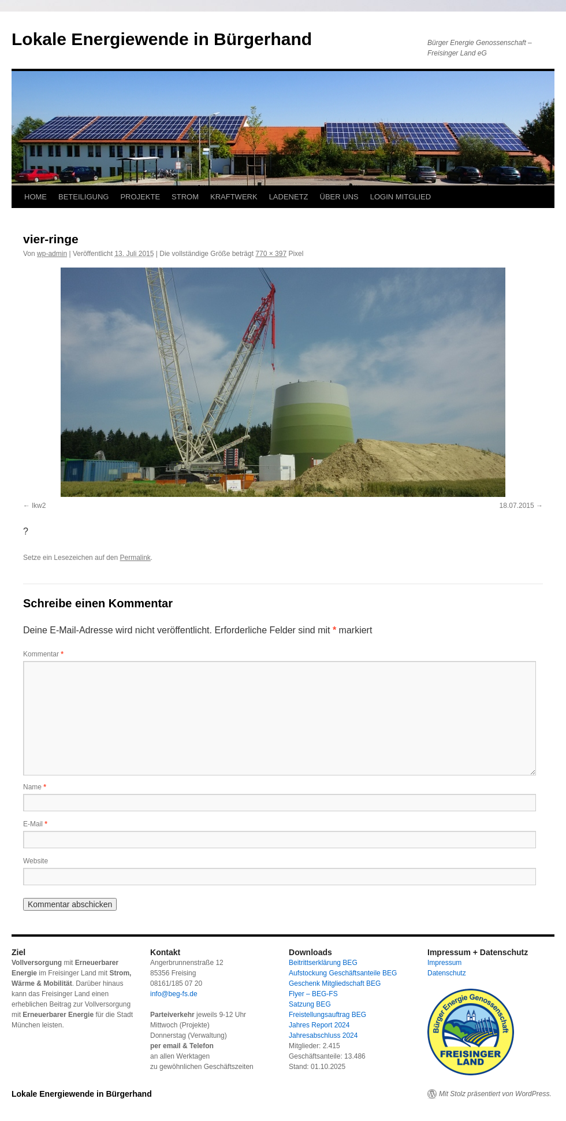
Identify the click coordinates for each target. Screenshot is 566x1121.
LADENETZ (288, 196)
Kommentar (43, 654)
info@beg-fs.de (174, 994)
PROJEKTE (140, 196)
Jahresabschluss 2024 (323, 1035)
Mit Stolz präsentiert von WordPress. (495, 1094)
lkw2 (39, 506)
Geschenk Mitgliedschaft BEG (335, 983)
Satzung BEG (310, 1004)
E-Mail (35, 824)
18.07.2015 (517, 506)
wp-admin (52, 254)
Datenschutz (446, 973)
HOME (35, 196)
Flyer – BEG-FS (313, 994)
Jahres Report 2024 (319, 1025)
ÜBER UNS (339, 196)
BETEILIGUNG (83, 196)
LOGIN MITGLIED (400, 196)
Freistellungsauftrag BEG (327, 1015)
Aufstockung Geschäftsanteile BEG (343, 973)
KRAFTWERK (234, 196)
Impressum (444, 963)
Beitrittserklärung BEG (323, 963)
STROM (185, 196)
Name (34, 787)
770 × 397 (270, 254)
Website (35, 861)
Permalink (135, 558)
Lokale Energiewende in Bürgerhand (162, 39)
